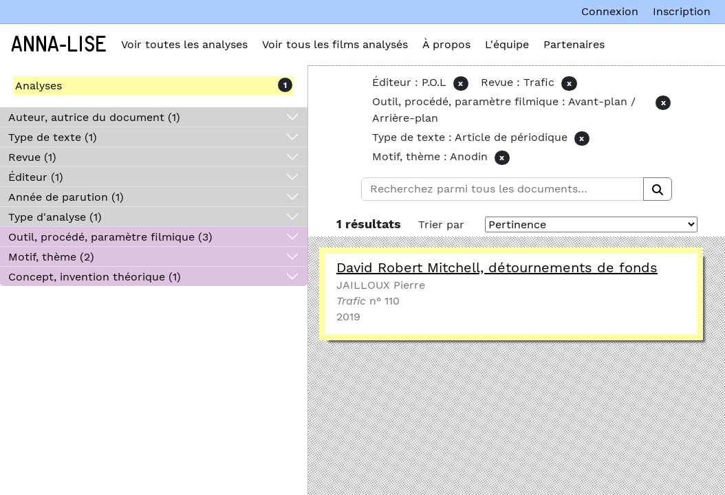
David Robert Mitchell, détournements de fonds (497, 267)
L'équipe (507, 44)
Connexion (609, 11)
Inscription (682, 11)
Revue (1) (32, 157)
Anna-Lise (59, 45)
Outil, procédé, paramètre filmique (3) (110, 236)
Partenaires (574, 44)
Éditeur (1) (35, 177)
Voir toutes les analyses (184, 44)
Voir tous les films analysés (335, 44)
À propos (446, 44)
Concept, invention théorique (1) (94, 276)
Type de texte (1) (52, 137)
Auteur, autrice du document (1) (94, 117)
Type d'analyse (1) (55, 216)
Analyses (38, 85)
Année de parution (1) (66, 197)
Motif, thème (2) (51, 256)
